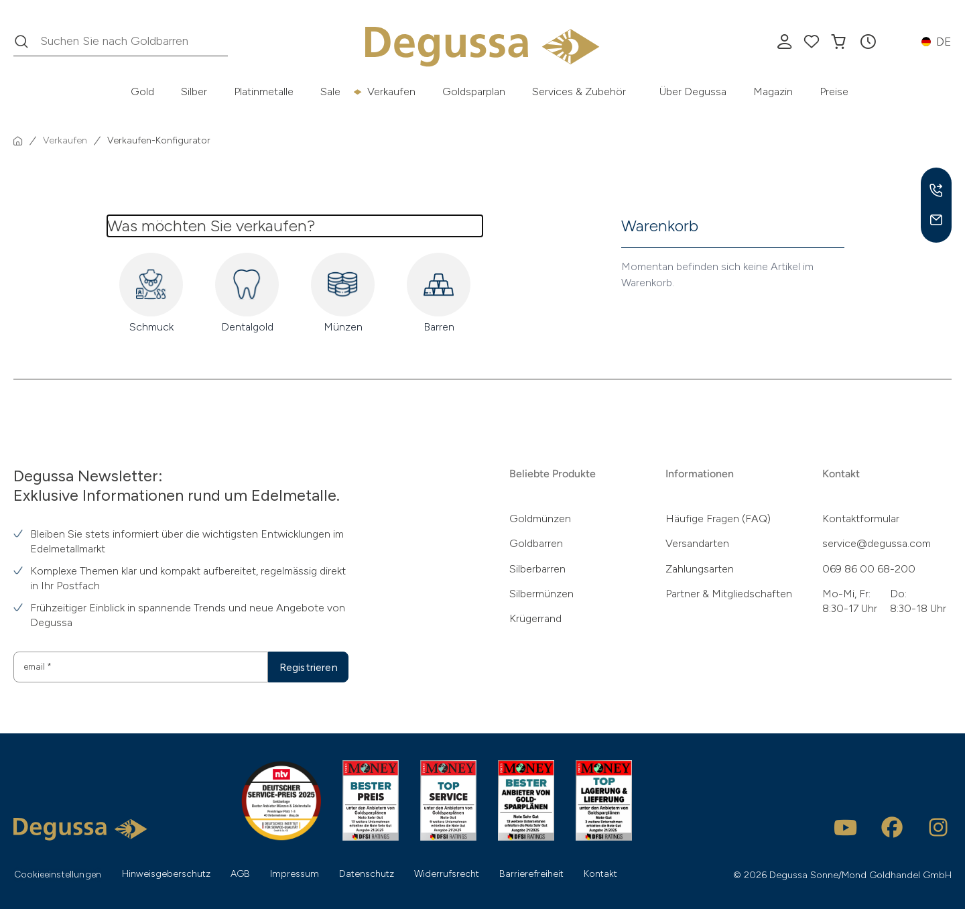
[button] (867, 41)
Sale (330, 91)
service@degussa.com (876, 543)
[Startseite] (18, 140)
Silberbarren (537, 568)
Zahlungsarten (699, 568)
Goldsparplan (473, 91)
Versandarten (697, 543)
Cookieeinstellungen (59, 874)
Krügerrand (535, 618)
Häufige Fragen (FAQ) (718, 518)
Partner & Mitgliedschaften (728, 593)
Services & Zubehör (579, 91)
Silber (194, 91)
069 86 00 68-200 (868, 568)
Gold (142, 91)
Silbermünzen (541, 593)
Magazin (773, 91)
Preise (834, 91)
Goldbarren (536, 543)
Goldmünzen (540, 518)
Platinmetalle (264, 91)
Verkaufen (391, 91)
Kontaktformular (860, 518)
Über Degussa (692, 91)
